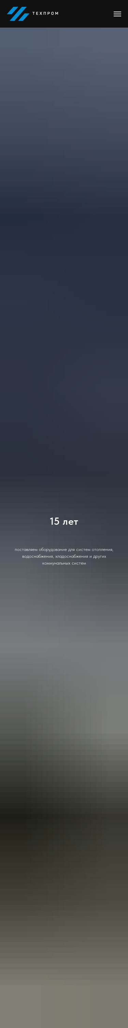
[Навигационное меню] (117, 14)
